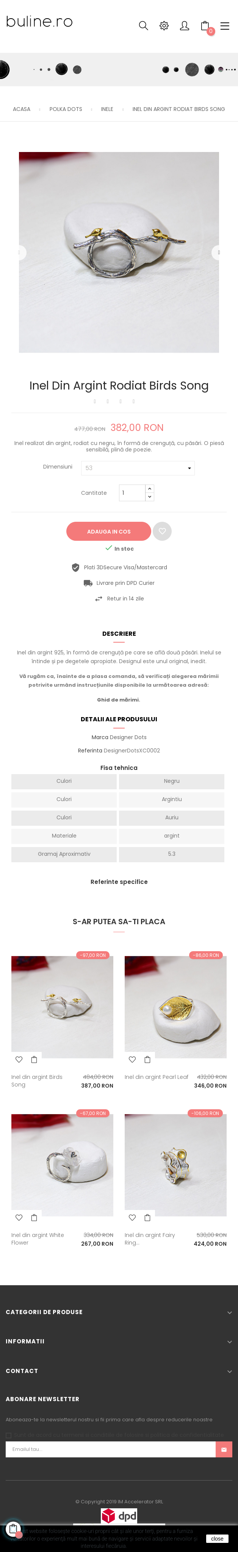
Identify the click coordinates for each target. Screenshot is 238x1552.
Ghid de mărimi (118, 699)
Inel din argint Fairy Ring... (150, 1238)
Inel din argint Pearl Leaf (156, 1077)
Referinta (90, 750)
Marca (100, 737)
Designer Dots (128, 737)
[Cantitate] (132, 493)
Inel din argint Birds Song (37, 1080)
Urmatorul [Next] (219, 252)
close (217, 1539)
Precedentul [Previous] (19, 252)
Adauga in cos (109, 531)
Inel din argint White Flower (37, 1238)
